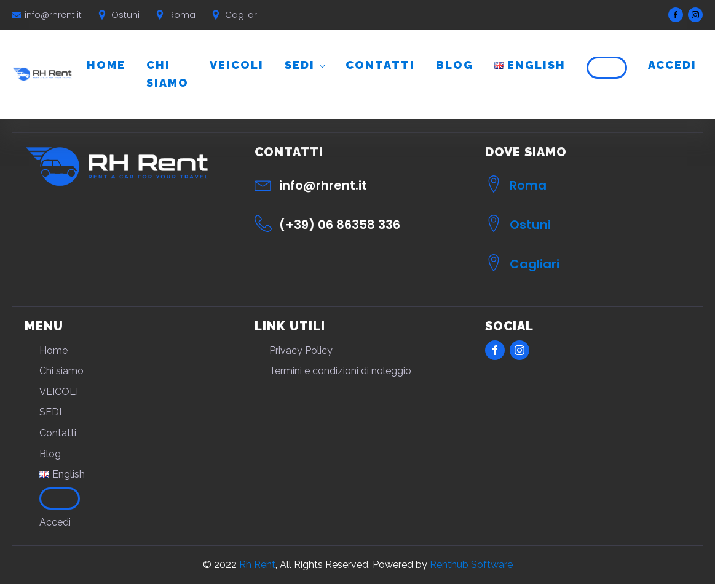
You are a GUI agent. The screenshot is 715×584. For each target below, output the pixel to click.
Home (106, 64)
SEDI (300, 64)
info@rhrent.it (53, 15)
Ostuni (530, 224)
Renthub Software (471, 564)
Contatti (380, 64)
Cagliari (534, 264)
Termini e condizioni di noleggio (340, 371)
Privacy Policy (301, 350)
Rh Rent (257, 564)
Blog (454, 64)
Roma (528, 185)
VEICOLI (237, 64)
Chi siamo (167, 73)
